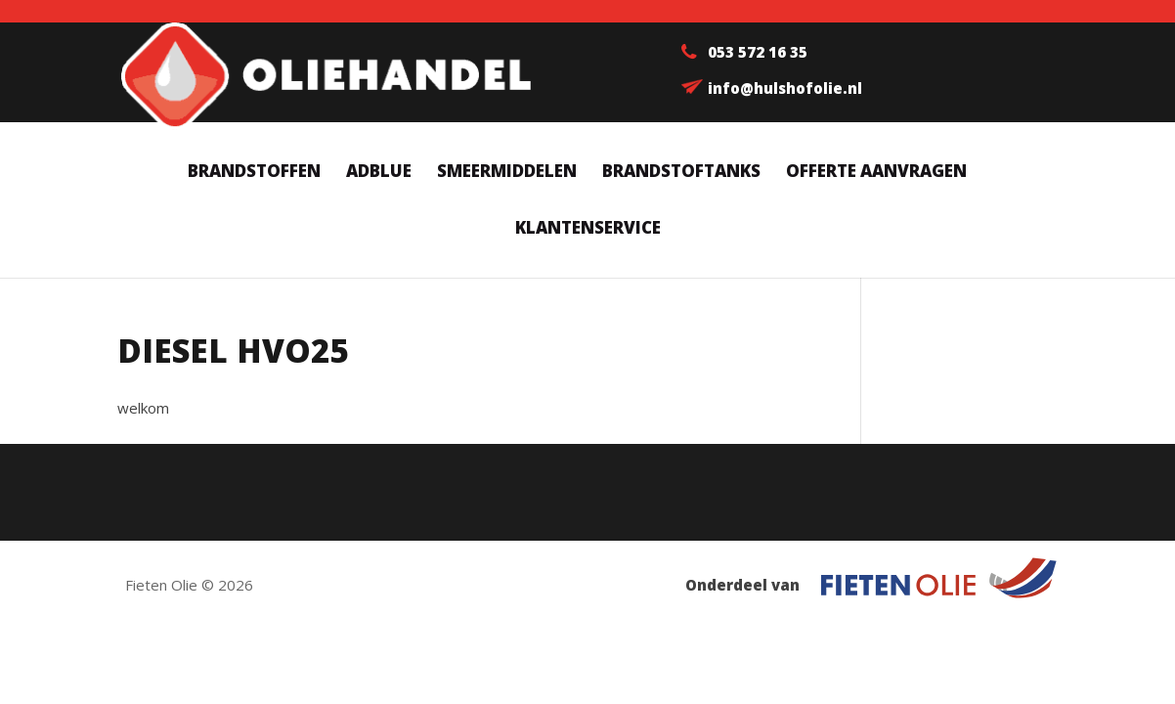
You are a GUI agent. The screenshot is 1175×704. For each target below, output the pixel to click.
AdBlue (379, 173)
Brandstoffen (254, 173)
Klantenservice (588, 230)
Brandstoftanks (681, 173)
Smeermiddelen (507, 173)
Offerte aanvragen (876, 173)
